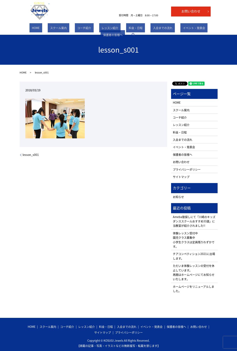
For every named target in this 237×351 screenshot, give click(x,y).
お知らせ (178, 197)
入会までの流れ (134, 29)
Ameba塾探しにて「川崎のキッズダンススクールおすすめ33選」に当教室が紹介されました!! (194, 221)
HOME (32, 29)
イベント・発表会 (161, 29)
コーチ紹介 (71, 29)
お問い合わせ (190, 11)
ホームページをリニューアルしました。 (193, 288)
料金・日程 (112, 29)
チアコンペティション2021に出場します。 (194, 256)
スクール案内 (50, 29)
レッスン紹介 (91, 29)
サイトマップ (181, 177)
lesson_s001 (31, 155)
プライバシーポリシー (187, 169)
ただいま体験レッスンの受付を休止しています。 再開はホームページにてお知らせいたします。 (193, 272)
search (205, 29)
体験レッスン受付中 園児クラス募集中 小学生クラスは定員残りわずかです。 (193, 239)
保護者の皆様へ (187, 29)
